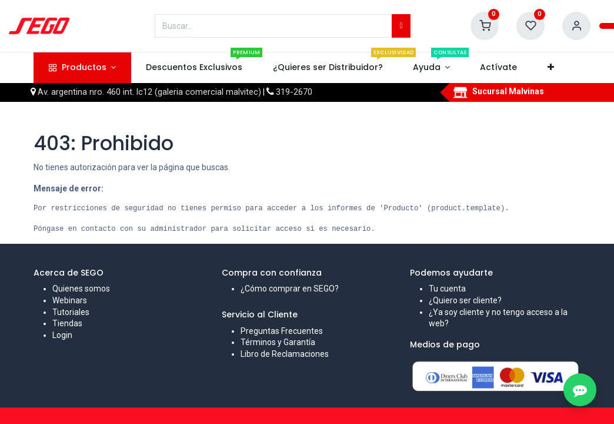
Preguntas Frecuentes (282, 331)
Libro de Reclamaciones (285, 354)
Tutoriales (70, 312)
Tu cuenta (447, 288)
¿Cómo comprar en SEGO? (290, 288)
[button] (550, 67)
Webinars (69, 300)
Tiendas (67, 323)
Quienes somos (81, 288)
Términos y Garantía (278, 342)
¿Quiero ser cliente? (465, 300)
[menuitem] (194, 67)
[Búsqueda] (401, 26)
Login (62, 335)
